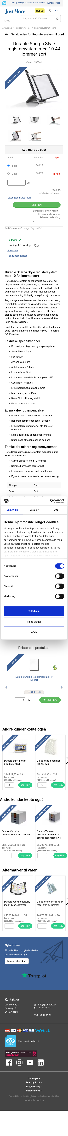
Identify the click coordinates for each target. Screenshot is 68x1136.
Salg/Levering (34, 1086)
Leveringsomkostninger (19, 197)
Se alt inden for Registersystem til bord (34, 34)
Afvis (34, 632)
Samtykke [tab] (12, 509)
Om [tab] (56, 509)
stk (28, 182)
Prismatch (12, 250)
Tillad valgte (34, 621)
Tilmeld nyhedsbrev (17, 961)
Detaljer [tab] (34, 509)
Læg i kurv (36, 205)
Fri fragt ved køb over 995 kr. (28, 3)
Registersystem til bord (45, 28)
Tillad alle (34, 611)
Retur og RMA (34, 1082)
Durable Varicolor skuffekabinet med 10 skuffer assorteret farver (49, 834)
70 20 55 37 (44, 1008)
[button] (57, 18)
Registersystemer (23, 28)
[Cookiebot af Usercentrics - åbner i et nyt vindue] (50, 501)
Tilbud (40, 10)
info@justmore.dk (47, 1004)
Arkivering (7, 28)
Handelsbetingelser (17, 255)
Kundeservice (53, 3)
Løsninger (34, 1078)
